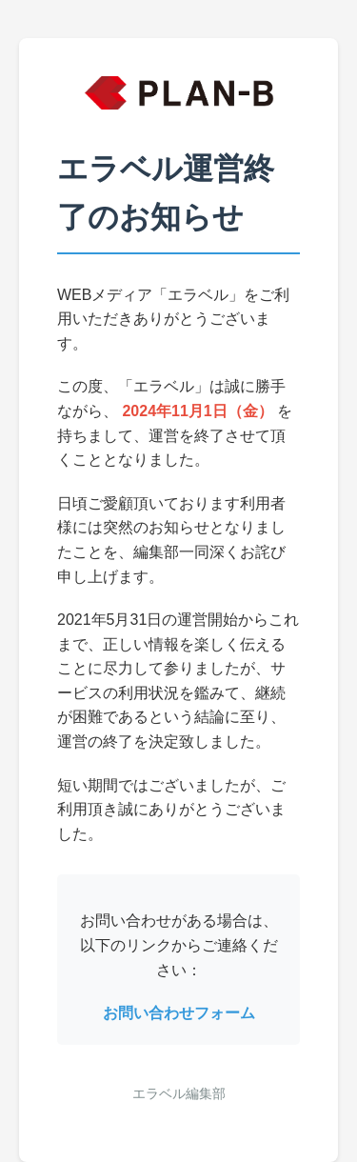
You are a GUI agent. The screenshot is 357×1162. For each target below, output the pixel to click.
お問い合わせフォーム (179, 1013)
